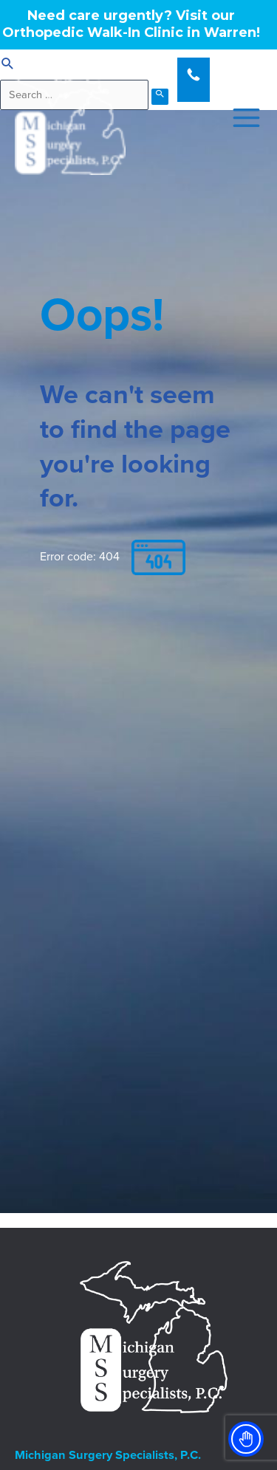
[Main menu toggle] (242, 117)
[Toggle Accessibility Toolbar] (246, 1439)
